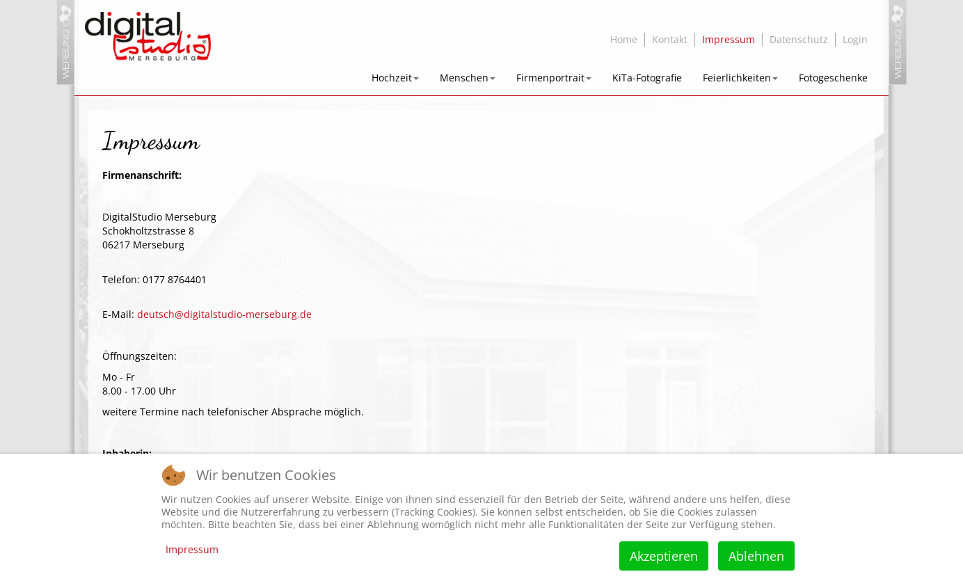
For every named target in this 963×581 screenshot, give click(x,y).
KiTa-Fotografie (647, 77)
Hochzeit (395, 77)
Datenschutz (799, 39)
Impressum (728, 39)
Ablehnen (756, 556)
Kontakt (669, 39)
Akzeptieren (664, 556)
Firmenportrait (553, 77)
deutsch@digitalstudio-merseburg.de (224, 314)
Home (623, 39)
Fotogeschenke (833, 77)
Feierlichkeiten (740, 77)
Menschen (467, 77)
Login (855, 39)
